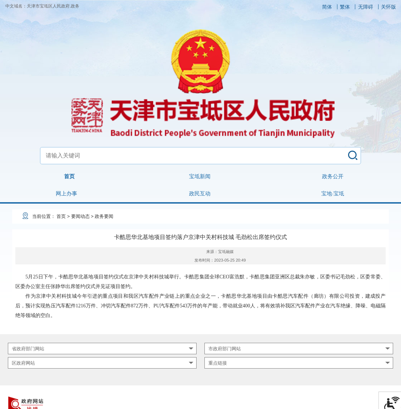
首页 (69, 176)
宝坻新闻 (200, 176)
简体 (327, 7)
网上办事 (66, 193)
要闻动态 (80, 216)
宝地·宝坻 (332, 193)
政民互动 (200, 193)
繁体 (345, 7)
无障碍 (365, 7)
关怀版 (388, 7)
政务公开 (332, 176)
